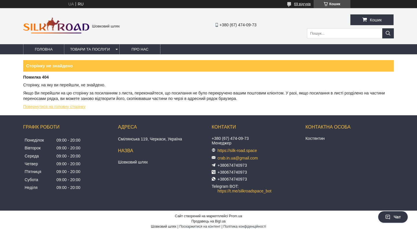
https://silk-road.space (237, 150)
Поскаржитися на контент (199, 226)
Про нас (140, 49)
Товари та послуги (90, 49)
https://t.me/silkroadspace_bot (244, 191)
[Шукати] (388, 33)
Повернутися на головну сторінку (54, 106)
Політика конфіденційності (244, 226)
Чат (393, 217)
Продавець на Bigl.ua (208, 221)
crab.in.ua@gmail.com (237, 158)
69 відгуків (302, 4)
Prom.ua (235, 216)
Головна (44, 49)
